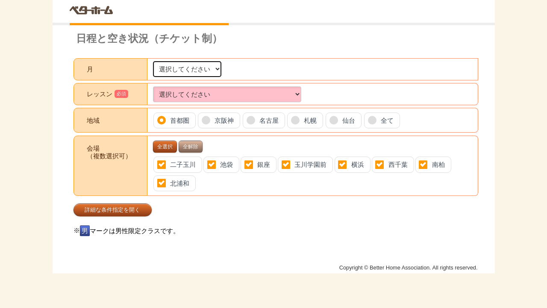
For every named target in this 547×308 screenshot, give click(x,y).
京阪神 (224, 120)
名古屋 (269, 120)
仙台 (348, 120)
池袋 (226, 164)
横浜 (357, 164)
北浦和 (179, 183)
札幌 (310, 120)
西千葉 (398, 164)
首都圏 (179, 120)
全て (387, 120)
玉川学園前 (310, 164)
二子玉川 (183, 164)
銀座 (263, 164)
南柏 (438, 164)
